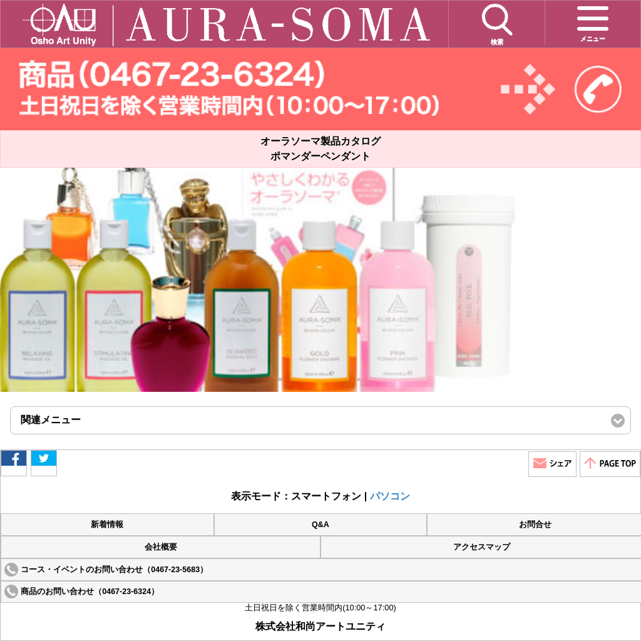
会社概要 (161, 547)
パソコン (390, 496)
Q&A (320, 524)
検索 (497, 24)
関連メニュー (72, 424)
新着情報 (107, 524)
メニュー (592, 22)
